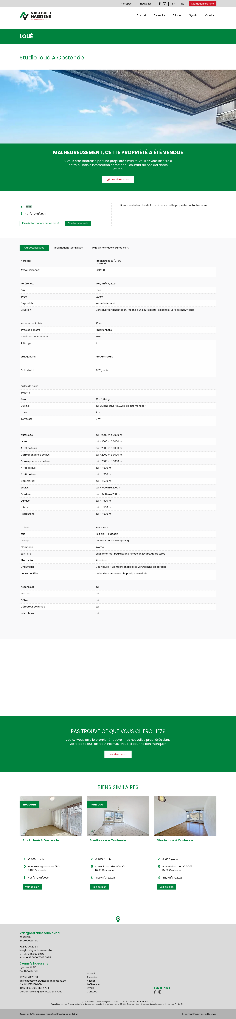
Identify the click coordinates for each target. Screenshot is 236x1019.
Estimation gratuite (202, 3)
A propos (126, 3)
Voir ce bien (32, 887)
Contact (210, 19)
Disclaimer (187, 1014)
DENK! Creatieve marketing (43, 1014)
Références (94, 984)
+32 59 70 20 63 (29, 946)
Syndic (193, 19)
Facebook (160, 3)
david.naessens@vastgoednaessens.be (43, 980)
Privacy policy (200, 1014)
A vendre (159, 19)
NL (182, 3)
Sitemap (212, 1014)
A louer (177, 19)
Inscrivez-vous (118, 754)
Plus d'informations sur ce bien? (40, 223)
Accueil (141, 19)
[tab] (34, 248)
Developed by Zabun (67, 1014)
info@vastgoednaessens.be (36, 950)
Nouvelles (145, 3)
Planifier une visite (77, 223)
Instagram (164, 3)
